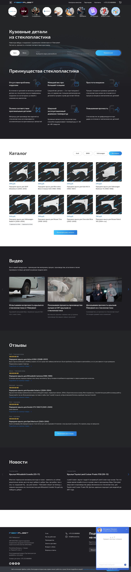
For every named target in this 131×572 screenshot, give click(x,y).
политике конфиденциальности (93, 569)
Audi (77, 156)
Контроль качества (75, 2)
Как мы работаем (50, 537)
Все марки (115, 156)
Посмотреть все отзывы (65, 435)
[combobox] (46, 56)
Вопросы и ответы (50, 550)
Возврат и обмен (50, 547)
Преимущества (49, 540)
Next (128, 290)
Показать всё (108, 56)
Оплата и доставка (50, 543)
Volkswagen (101, 156)
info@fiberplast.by (74, 537)
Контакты (97, 2)
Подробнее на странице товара (19, 367)
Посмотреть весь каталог (65, 233)
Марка (38, 54)
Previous (2, 290)
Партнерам (88, 2)
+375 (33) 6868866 (110, 2)
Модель (69, 54)
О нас (46, 533)
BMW (88, 156)
